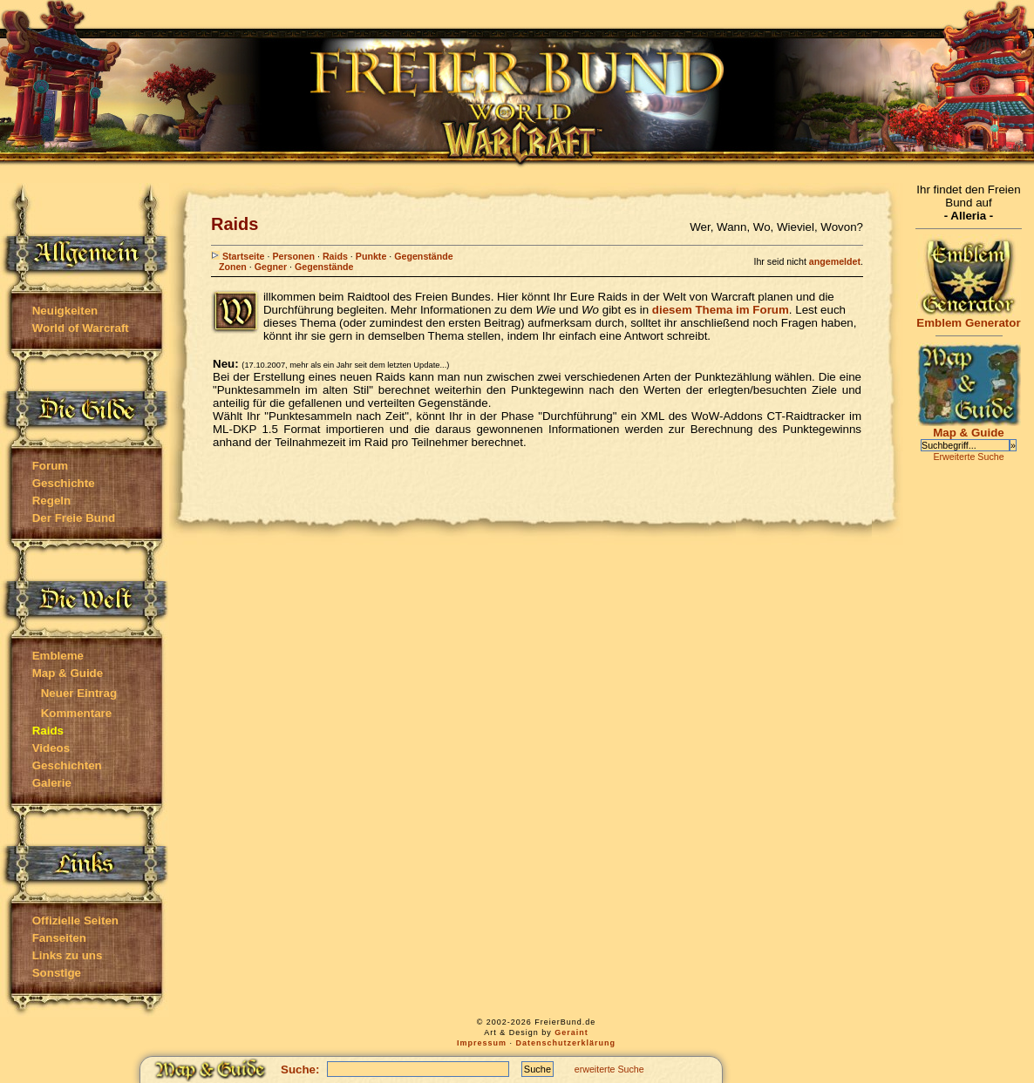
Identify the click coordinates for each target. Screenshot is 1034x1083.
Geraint (571, 1032)
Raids (335, 256)
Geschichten (67, 765)
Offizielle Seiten (75, 920)
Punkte (371, 256)
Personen (293, 256)
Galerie (51, 782)
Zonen (233, 266)
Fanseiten (59, 937)
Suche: (300, 1069)
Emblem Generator (968, 317)
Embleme (58, 655)
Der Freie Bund (74, 518)
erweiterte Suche (609, 1069)
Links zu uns (67, 955)
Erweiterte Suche (968, 456)
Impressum (482, 1043)
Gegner (271, 266)
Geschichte (63, 483)
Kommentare (76, 713)
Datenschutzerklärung (566, 1043)
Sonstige (56, 972)
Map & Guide (67, 673)
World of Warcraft (80, 328)
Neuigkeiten (65, 310)
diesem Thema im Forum (720, 309)
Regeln (51, 500)
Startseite (238, 256)
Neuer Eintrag (79, 693)
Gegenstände (423, 256)
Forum (50, 465)
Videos (51, 748)
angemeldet (835, 261)
